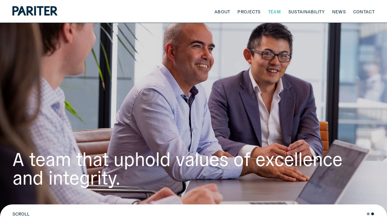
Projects (248, 11)
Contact (364, 11)
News (339, 11)
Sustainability (306, 11)
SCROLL (20, 213)
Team (274, 11)
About (222, 11)
